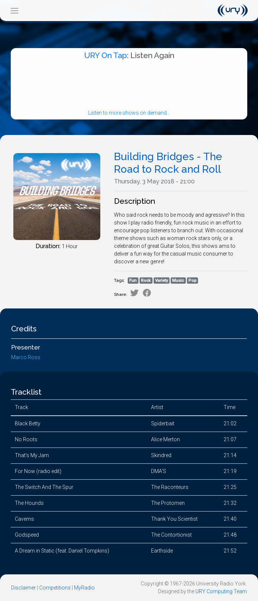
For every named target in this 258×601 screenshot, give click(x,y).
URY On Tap (105, 55)
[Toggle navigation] (14, 10)
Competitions (55, 588)
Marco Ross (25, 357)
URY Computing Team (221, 591)
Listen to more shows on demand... (129, 113)
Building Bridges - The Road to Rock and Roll (168, 163)
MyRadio (84, 588)
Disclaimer (23, 588)
